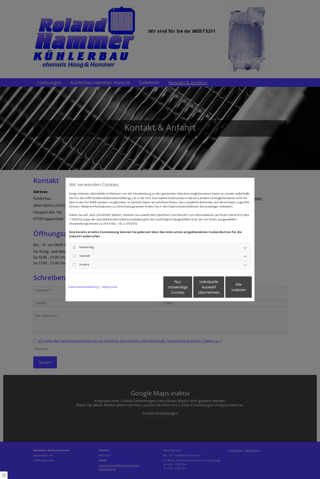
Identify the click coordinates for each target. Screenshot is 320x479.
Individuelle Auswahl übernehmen (189, 287)
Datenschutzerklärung (83, 287)
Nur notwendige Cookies (146, 287)
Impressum (109, 287)
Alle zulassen (231, 287)
